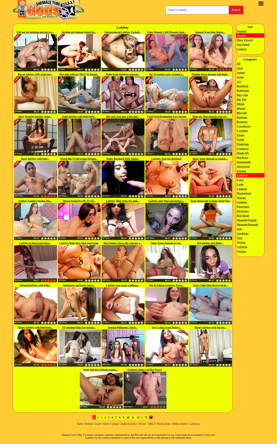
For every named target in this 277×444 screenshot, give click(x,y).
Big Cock (242, 95)
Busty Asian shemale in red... (166, 243)
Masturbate (244, 193)
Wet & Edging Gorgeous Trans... (166, 285)
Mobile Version (180, 423)
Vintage (241, 251)
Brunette (242, 121)
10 (127, 417)
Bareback (242, 86)
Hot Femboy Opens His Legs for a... (123, 243)
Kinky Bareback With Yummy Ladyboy (122, 159)
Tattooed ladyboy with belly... (35, 285)
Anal (240, 68)
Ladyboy (242, 175)
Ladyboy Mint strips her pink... (122, 201)
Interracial (243, 166)
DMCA (151, 423)
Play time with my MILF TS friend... (79, 74)
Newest (241, 35)
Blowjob (242, 112)
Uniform (242, 246)
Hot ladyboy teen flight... (210, 243)
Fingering (243, 144)
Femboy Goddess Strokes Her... (35, 201)
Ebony (241, 135)
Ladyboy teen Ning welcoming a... (166, 201)
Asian (240, 77)
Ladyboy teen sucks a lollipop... (122, 285)
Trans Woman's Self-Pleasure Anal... (166, 32)
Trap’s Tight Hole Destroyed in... (210, 285)
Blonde (241, 108)
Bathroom (243, 90)
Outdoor (242, 202)
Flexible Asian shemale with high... (210, 74)
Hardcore (242, 157)
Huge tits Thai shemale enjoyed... (210, 116)
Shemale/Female (247, 220)
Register (89, 423)
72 (145, 417)
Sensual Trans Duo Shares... (210, 32)
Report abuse (163, 423)
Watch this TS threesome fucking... (79, 158)
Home (80, 423)
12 (137, 417)
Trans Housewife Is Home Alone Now (210, 201)
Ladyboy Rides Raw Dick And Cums (79, 243)
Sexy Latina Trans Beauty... (166, 327)
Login (98, 423)
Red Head (243, 215)
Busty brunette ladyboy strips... (35, 116)
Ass (239, 81)
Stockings (243, 233)
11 (132, 417)
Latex (240, 179)
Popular (242, 31)
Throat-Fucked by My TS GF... (78, 201)
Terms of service (128, 423)
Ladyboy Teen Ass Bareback (166, 158)
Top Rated (243, 44)
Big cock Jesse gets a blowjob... (122, 116)
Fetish (240, 139)
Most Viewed (245, 40)
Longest (241, 49)
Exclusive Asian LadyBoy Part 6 (144, 369)
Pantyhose (243, 206)
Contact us (194, 423)
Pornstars (243, 211)
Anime (241, 72)
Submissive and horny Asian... (79, 285)
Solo (239, 229)
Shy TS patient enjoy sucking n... (166, 74)
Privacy (142, 423)
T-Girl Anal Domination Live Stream (166, 116)
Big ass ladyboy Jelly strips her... (35, 74)
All (238, 63)
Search (236, 9)
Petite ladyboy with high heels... (79, 116)
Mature (241, 197)
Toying (241, 242)
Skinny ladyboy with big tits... (210, 327)
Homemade (244, 162)
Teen (240, 238)
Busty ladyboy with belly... (35, 158)
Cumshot (242, 130)
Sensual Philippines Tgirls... (123, 327)
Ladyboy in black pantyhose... (35, 243)
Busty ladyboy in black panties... (101, 369)
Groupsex (243, 148)
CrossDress (244, 126)
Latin (240, 184)
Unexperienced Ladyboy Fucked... (122, 32)
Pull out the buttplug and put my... (35, 32)
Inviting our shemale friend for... (79, 32)
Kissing (241, 170)
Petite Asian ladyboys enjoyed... (122, 74)
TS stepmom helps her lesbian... (79, 327)
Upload (115, 423)
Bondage (242, 117)
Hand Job (243, 153)
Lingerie (242, 188)
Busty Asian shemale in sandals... (210, 158)
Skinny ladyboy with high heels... (35, 327)
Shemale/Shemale (247, 224)
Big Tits (241, 99)
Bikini (240, 103)
